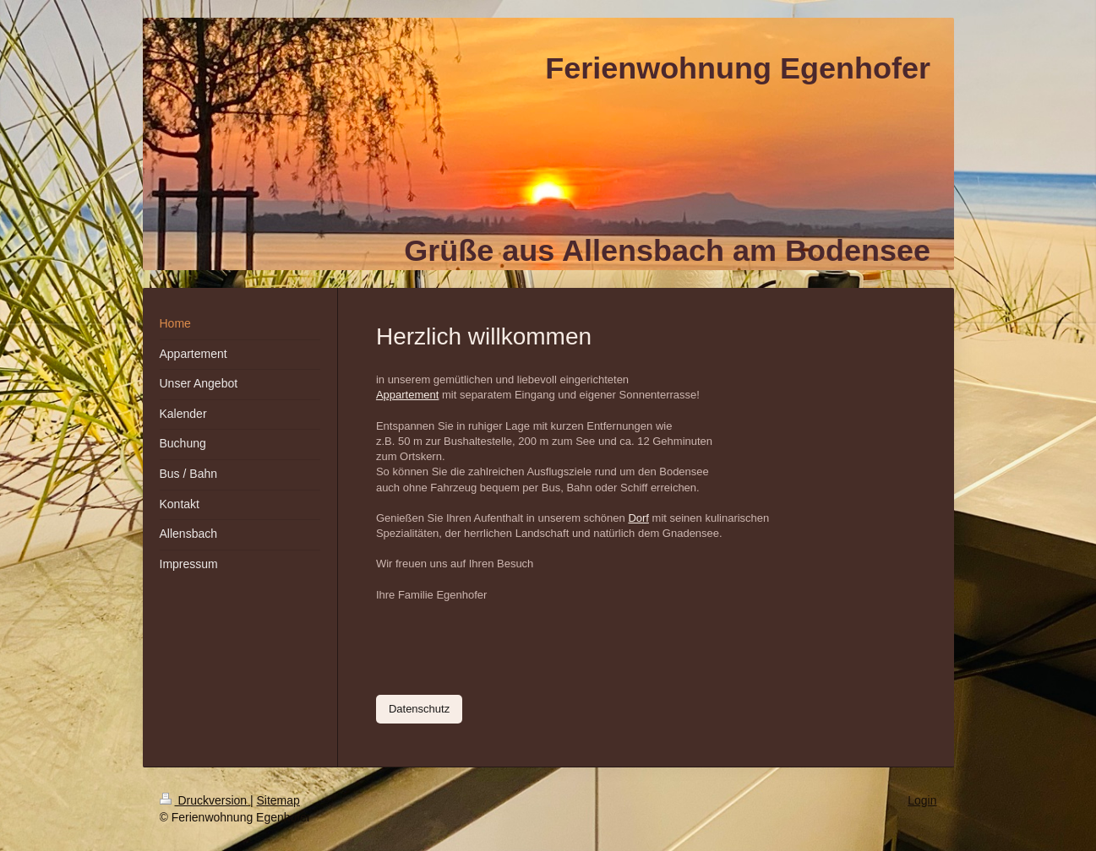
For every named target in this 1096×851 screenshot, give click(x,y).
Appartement (407, 394)
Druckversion (205, 800)
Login (922, 800)
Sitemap (278, 800)
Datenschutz (419, 708)
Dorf (638, 518)
